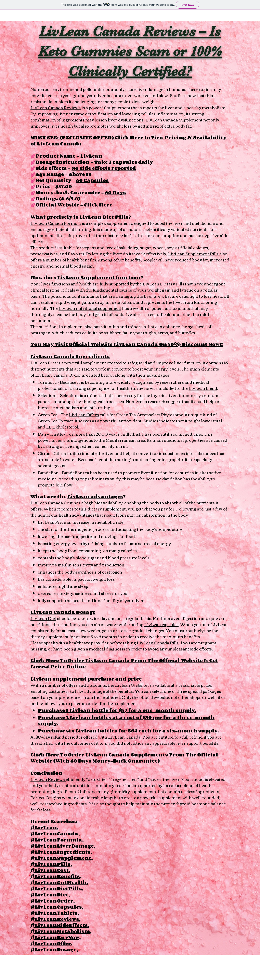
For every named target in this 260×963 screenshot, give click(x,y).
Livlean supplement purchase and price (86, 678)
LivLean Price (52, 522)
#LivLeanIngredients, (61, 852)
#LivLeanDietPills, (56, 888)
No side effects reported (104, 168)
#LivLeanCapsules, (56, 907)
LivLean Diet (43, 362)
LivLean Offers (84, 414)
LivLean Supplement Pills (193, 253)
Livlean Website (131, 685)
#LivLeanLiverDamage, (62, 845)
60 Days (115, 192)
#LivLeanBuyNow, (55, 937)
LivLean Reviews (48, 779)
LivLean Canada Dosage (62, 612)
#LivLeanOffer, (51, 943)
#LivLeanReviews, (55, 919)
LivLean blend (202, 388)
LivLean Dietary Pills (163, 283)
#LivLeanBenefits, (55, 876)
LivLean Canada (124, 736)
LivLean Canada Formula (55, 223)
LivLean (91, 156)
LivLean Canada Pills (158, 642)
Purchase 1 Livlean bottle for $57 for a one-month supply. (117, 710)
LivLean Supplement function (99, 277)
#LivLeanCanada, (55, 833)
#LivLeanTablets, (54, 913)
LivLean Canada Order (58, 374)
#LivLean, (44, 827)
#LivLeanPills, (51, 864)
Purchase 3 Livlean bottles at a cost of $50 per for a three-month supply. (126, 720)
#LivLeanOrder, (52, 900)
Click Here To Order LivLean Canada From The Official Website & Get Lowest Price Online (124, 663)
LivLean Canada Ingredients (70, 356)
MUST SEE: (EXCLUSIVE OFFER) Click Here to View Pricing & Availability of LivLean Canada (128, 140)
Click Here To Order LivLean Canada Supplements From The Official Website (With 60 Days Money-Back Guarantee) (124, 757)
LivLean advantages (95, 496)
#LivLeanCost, (50, 870)
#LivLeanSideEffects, (59, 925)
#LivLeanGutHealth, (59, 882)
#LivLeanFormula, (56, 839)
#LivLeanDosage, (54, 949)
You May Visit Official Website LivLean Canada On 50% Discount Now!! (126, 344)
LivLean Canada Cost (51, 502)
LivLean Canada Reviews (55, 107)
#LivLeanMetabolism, (60, 931)
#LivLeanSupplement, (61, 858)
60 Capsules (92, 180)
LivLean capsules (161, 624)
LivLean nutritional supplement (89, 308)
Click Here (98, 204)
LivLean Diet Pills (104, 217)
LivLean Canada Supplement (174, 119)
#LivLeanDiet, (50, 894)
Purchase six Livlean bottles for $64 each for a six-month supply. (128, 730)
